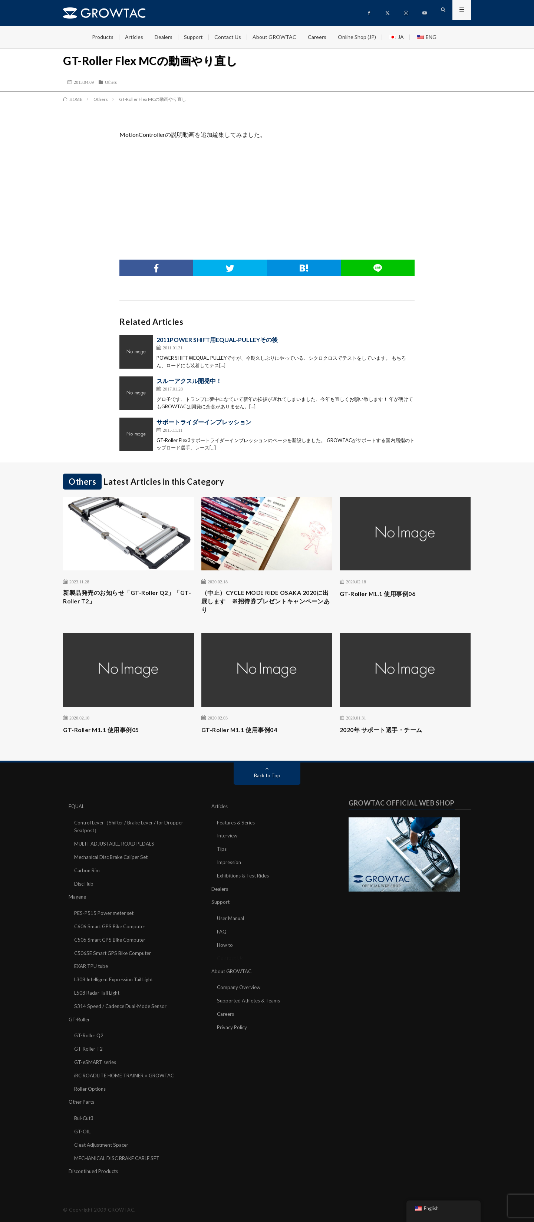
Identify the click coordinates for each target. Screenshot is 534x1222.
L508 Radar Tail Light (98, 992)
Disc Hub (84, 885)
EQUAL (77, 810)
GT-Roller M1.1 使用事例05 (105, 733)
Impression (230, 865)
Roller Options (91, 1086)
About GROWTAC (274, 37)
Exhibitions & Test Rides (245, 877)
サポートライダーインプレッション (203, 421)
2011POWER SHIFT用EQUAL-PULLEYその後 (217, 339)
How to (225, 945)
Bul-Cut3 (84, 1115)
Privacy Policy (232, 1026)
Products (102, 37)
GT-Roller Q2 (89, 1034)
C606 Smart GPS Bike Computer (111, 927)
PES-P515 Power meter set (106, 914)
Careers (317, 37)
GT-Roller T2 (89, 1047)
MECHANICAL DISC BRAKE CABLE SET (121, 1154)
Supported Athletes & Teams (251, 1000)
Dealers (163, 37)
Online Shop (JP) (357, 37)
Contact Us (227, 37)
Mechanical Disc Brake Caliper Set (113, 859)
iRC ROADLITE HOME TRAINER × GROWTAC (128, 1073)
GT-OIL (83, 1128)
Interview (228, 839)
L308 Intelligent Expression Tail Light (117, 979)
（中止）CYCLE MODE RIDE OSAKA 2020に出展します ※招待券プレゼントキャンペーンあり (266, 603)
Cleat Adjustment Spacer (103, 1141)
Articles (134, 37)
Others (111, 82)
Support (193, 37)
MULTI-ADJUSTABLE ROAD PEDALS (117, 846)
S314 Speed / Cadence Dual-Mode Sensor (122, 1005)
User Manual (231, 919)
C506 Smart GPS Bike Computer (111, 940)
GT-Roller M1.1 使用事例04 (243, 733)
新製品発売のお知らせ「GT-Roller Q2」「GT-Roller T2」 (125, 598)
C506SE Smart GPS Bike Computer (114, 953)
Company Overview (240, 987)
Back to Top (267, 779)
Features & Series (237, 826)
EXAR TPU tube (93, 966)
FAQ (222, 932)
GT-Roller (80, 1018)
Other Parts (83, 1099)
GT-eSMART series (97, 1060)
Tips (222, 852)
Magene (78, 898)
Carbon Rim (87, 872)
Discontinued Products (95, 1167)
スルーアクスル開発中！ (189, 380)
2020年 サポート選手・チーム (386, 733)
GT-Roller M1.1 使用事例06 (382, 593)
